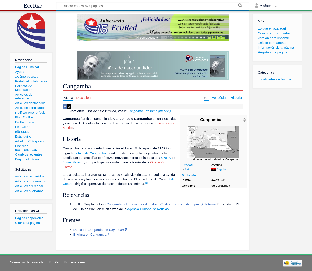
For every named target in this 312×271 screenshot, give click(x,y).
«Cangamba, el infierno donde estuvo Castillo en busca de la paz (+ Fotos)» (160, 204)
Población (189, 175)
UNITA (166, 157)
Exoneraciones (74, 262)
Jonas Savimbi (73, 162)
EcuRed (33, 5)
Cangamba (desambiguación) (149, 111)
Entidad (187, 165)
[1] (146, 182)
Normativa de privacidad (28, 262)
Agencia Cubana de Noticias (148, 209)
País (187, 169)
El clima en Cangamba (89, 234)
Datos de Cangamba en (98, 230)
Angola (221, 169)
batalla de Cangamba (90, 153)
